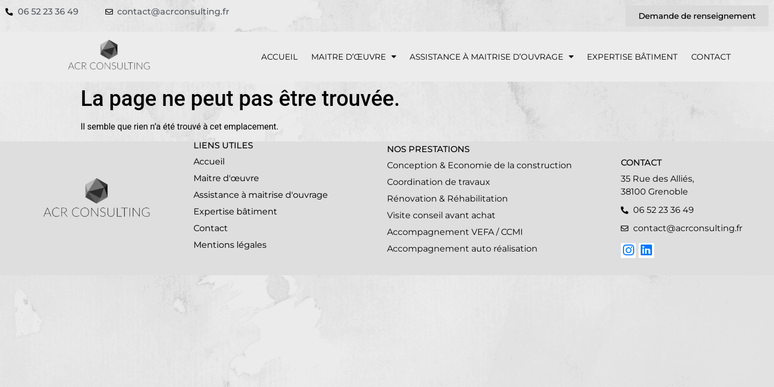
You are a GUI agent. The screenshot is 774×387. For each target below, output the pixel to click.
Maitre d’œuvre (353, 57)
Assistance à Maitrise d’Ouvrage (492, 57)
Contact (711, 57)
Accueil (279, 57)
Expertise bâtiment (632, 57)
